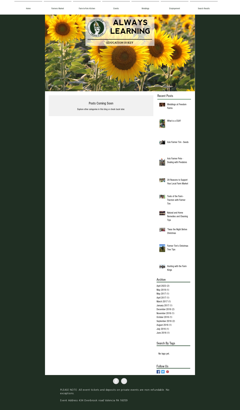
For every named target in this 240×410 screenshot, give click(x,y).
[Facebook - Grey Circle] (116, 381)
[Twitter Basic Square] (163, 371)
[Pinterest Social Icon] (167, 371)
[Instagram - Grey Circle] (124, 381)
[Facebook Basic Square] (158, 371)
